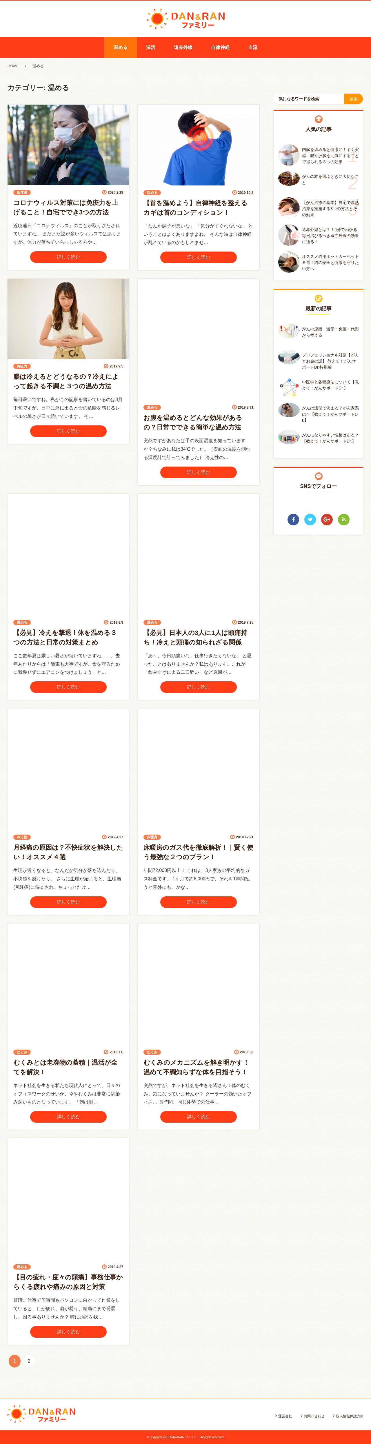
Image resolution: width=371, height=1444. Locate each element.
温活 (150, 47)
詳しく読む (68, 256)
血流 (252, 47)
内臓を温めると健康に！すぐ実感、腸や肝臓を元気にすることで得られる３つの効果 (330, 155)
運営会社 (285, 1416)
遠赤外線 (183, 47)
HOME (13, 66)
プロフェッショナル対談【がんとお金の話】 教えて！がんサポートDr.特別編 (330, 361)
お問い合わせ (314, 1416)
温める (121, 47)
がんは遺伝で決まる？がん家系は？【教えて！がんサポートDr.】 (330, 414)
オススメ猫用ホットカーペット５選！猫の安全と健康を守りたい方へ (330, 262)
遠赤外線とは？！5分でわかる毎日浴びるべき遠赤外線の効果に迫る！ (330, 235)
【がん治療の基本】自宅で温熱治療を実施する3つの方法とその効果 (330, 208)
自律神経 (220, 47)
